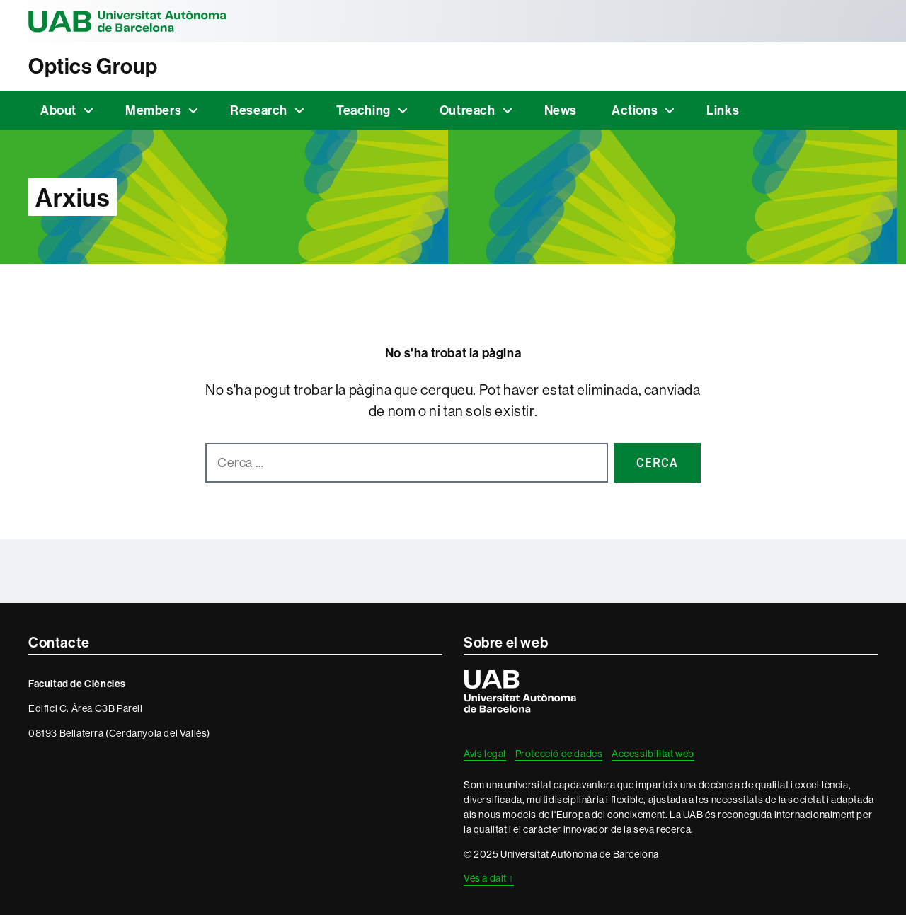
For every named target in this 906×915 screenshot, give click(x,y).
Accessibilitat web (653, 753)
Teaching (363, 110)
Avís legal (485, 753)
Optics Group (92, 66)
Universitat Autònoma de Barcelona (127, 21)
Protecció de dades (559, 753)
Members (153, 110)
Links (722, 110)
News (560, 110)
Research (258, 110)
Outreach (467, 110)
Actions (635, 110)
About (58, 110)
